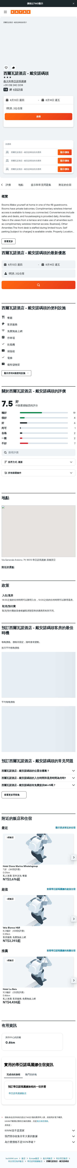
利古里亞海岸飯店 (16, 1161)
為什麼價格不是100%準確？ (40, 1142)
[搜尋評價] (41, 452)
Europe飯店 (34, 1158)
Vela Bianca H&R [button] (11, 927)
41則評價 (18, 89)
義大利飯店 (47, 1158)
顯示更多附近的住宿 (65, 827)
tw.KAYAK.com (12, 1158)
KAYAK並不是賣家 (40, 1130)
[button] (73, 3)
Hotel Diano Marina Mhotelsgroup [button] (20, 866)
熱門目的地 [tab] (31, 1074)
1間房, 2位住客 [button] (14, 108)
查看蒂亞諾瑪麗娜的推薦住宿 (61, 950)
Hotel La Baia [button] (10, 989)
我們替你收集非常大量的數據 (40, 1136)
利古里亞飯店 (62, 1158)
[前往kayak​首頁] (20, 12)
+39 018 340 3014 (13, 85)
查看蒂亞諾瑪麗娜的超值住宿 (61, 889)
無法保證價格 (42, 1121)
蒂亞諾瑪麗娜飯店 (17, 1093)
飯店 (23, 1158)
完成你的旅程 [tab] (13, 1074)
